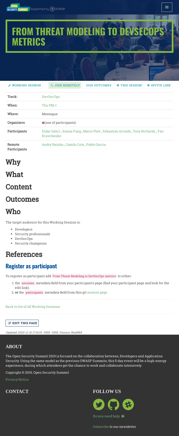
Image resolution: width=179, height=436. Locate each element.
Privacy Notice (17, 379)
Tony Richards (144, 131)
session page (97, 292)
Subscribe (101, 426)
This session (129, 85)
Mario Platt (91, 131)
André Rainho (52, 144)
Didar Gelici (51, 131)
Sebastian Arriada (117, 131)
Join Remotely (65, 85)
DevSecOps (51, 96)
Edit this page (22, 323)
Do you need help (108, 416)
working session (24, 85)
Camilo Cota (74, 144)
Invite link (159, 85)
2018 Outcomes (98, 85)
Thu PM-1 (49, 105)
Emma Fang (71, 131)
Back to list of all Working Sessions (33, 306)
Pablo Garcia (96, 144)
